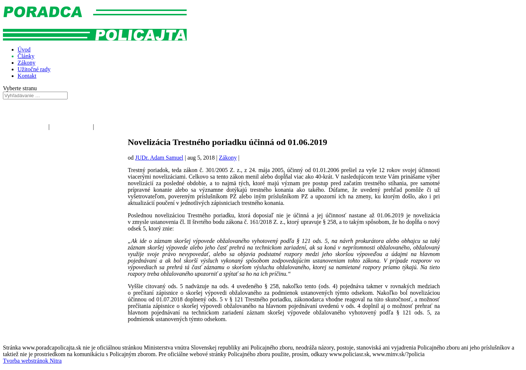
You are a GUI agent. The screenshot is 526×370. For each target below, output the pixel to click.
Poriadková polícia (25, 126)
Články (26, 56)
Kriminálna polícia (117, 126)
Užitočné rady (34, 69)
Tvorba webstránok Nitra (32, 361)
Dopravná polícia (71, 126)
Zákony (26, 63)
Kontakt (27, 76)
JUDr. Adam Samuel (159, 158)
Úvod (24, 49)
